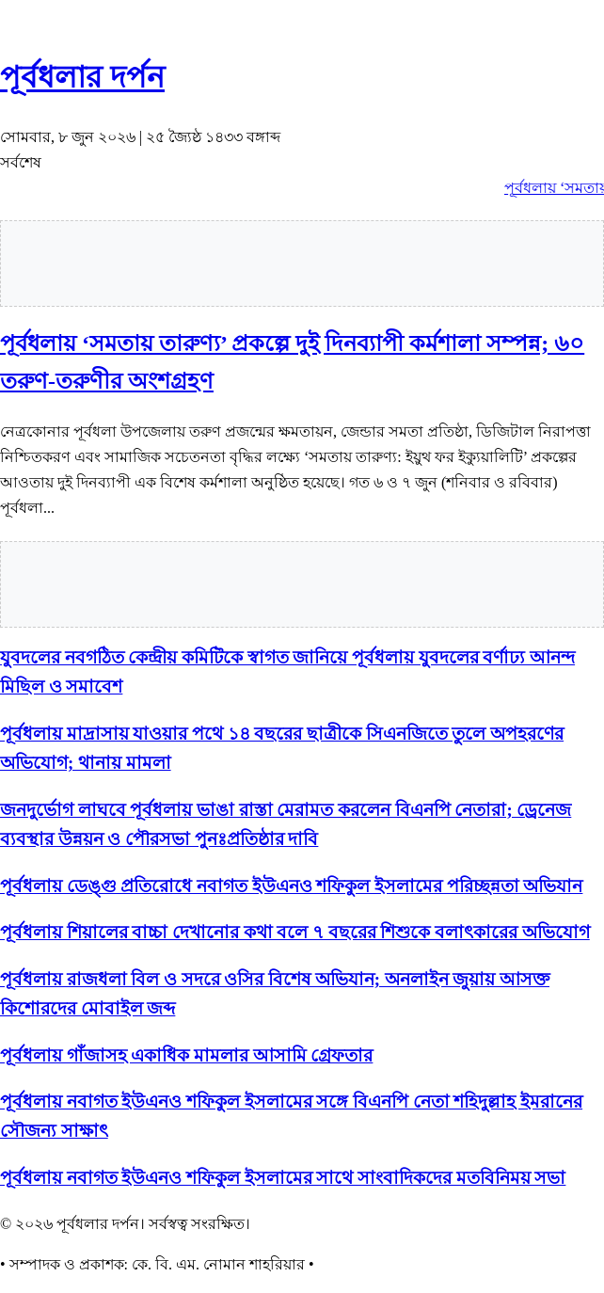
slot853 (2, 34)
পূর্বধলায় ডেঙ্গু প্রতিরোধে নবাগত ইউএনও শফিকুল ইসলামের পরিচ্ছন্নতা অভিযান (291, 886)
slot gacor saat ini (4, 17)
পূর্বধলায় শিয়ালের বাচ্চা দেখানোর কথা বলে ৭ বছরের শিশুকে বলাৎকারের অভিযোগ (295, 932)
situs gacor (3, 0)
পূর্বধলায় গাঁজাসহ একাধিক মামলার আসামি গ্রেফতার (186, 1055)
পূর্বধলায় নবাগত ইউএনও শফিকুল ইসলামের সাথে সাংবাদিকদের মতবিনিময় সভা (282, 1178)
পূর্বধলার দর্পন (82, 77)
